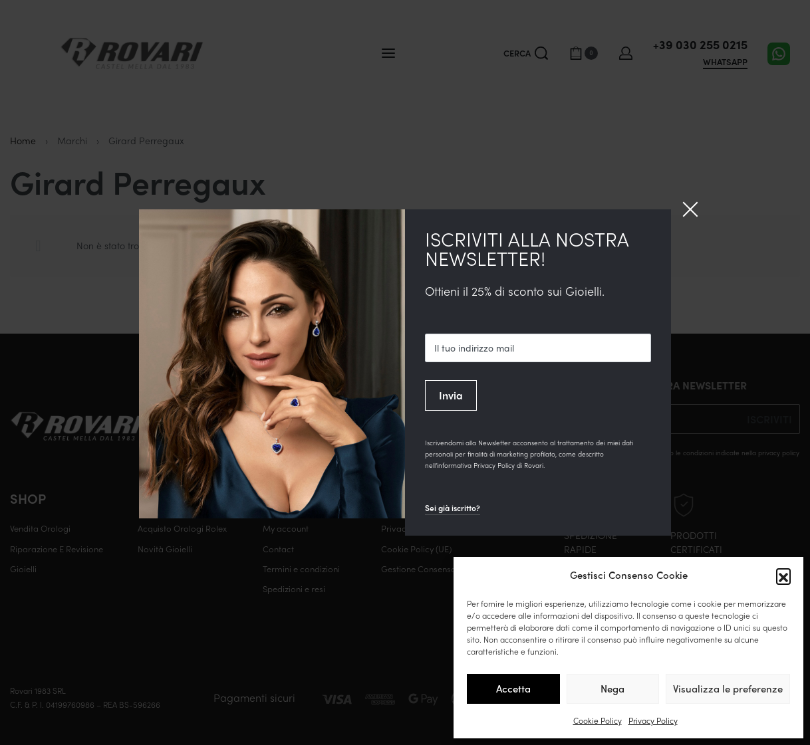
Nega (612, 688)
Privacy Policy (653, 720)
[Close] (690, 209)
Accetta (513, 688)
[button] (783, 575)
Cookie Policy (597, 720)
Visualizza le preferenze (728, 688)
